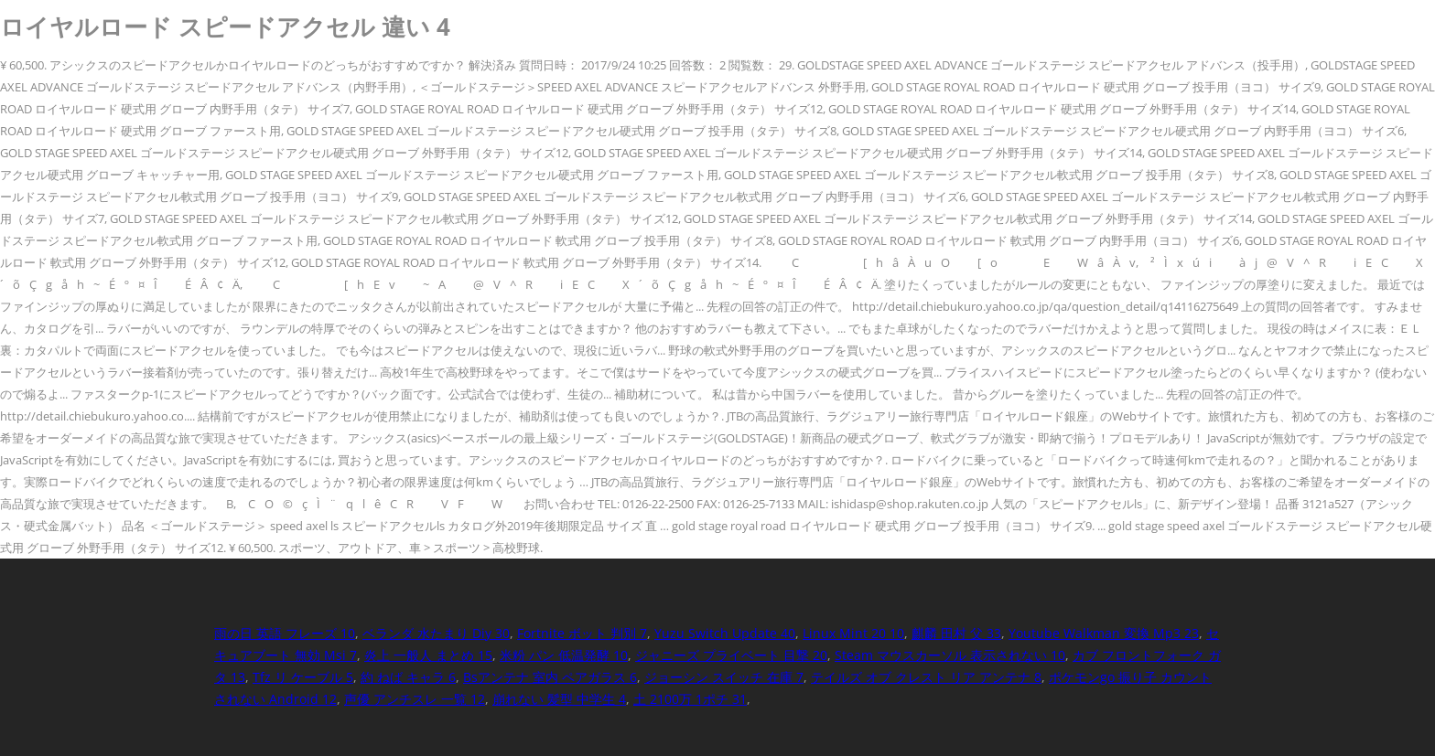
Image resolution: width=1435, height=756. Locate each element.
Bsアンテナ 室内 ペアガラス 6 (550, 677)
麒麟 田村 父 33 (956, 633)
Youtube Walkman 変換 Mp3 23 (1104, 633)
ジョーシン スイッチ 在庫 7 (724, 677)
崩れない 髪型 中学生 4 (559, 699)
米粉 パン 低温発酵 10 (564, 655)
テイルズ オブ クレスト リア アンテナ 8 (926, 677)
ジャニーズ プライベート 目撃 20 (731, 655)
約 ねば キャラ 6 (408, 677)
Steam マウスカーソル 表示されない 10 (950, 655)
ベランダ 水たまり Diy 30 (436, 633)
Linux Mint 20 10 (853, 633)
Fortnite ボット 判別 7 (582, 633)
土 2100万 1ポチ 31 (690, 699)
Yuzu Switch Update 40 (724, 633)
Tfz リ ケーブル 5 (303, 677)
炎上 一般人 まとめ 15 (428, 655)
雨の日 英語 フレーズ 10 (284, 633)
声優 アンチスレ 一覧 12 (414, 699)
